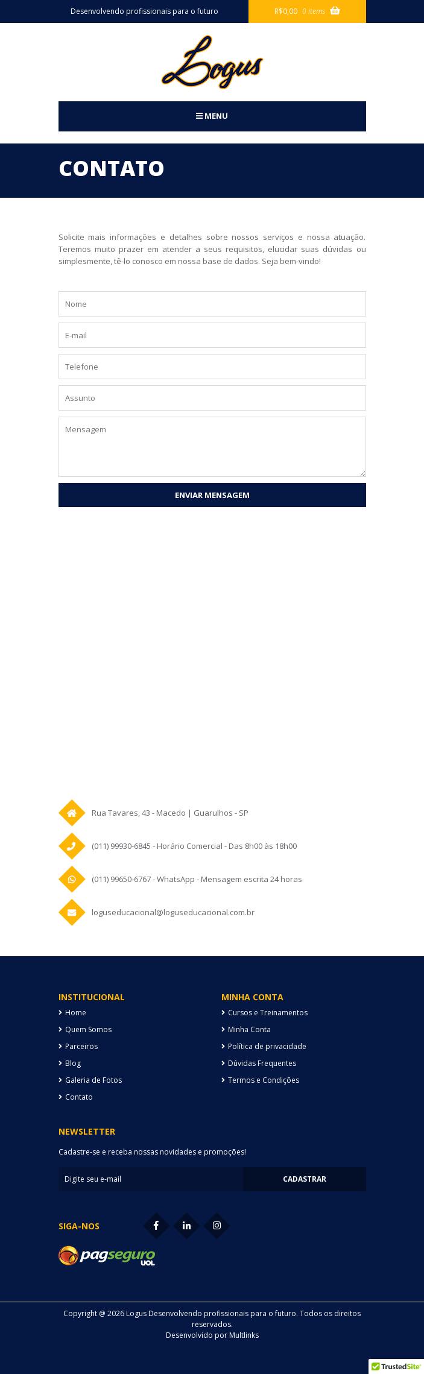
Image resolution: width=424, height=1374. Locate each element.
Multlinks (244, 1335)
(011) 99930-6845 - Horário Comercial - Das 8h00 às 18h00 (194, 845)
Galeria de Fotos (93, 1080)
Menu (212, 115)
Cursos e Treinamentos (268, 1012)
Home (75, 1012)
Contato (79, 1097)
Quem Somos (88, 1029)
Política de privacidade (267, 1046)
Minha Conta (249, 1029)
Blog (73, 1063)
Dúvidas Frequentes (262, 1063)
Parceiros (81, 1046)
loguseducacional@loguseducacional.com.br (173, 912)
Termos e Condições (263, 1080)
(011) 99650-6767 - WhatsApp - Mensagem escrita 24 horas (197, 879)
